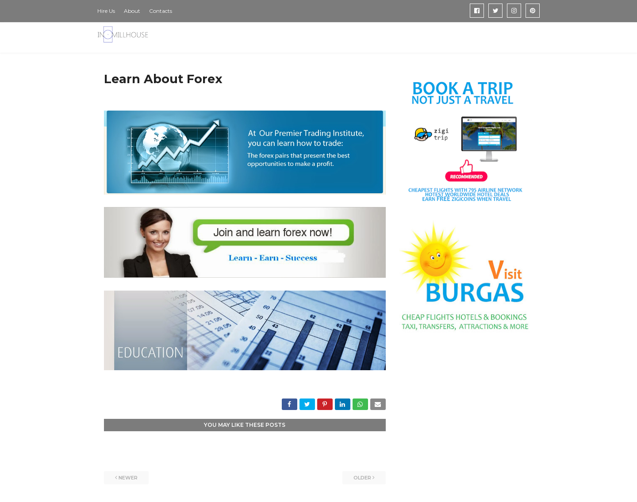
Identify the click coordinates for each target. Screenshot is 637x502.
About (132, 11)
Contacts (160, 11)
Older (362, 478)
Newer (128, 478)
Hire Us (106, 11)
